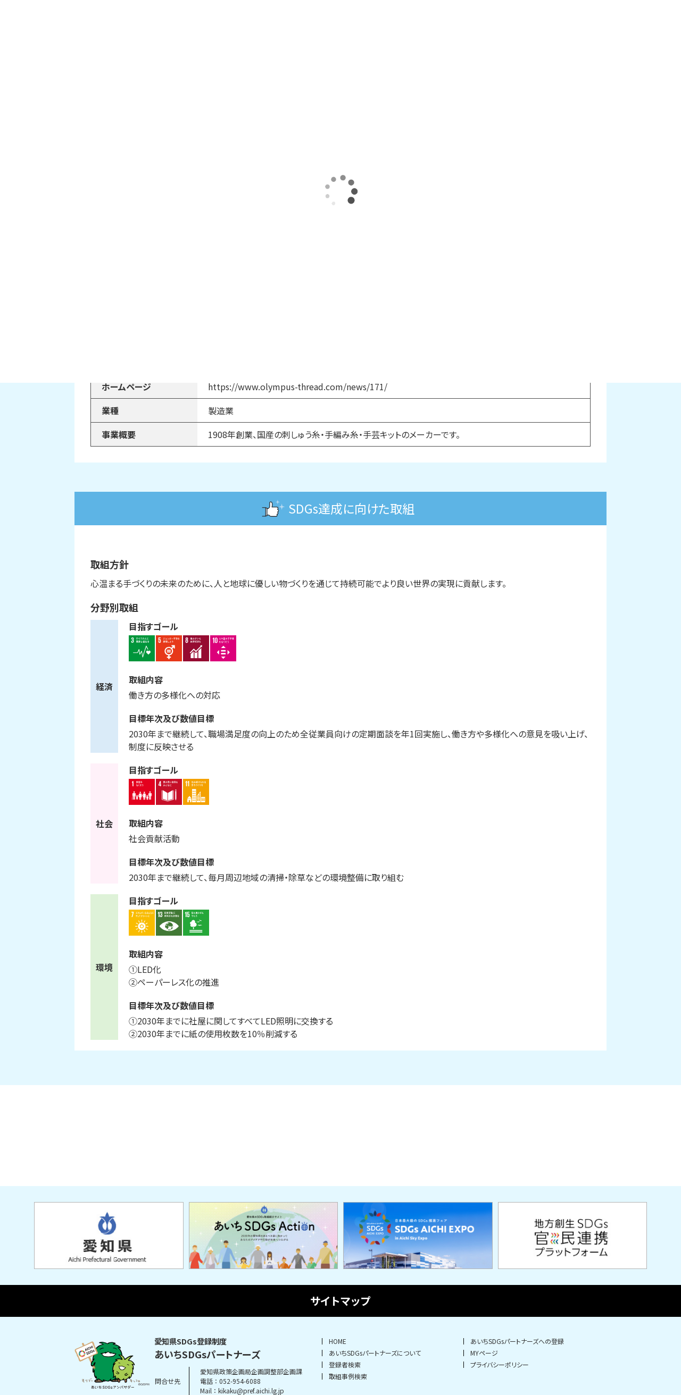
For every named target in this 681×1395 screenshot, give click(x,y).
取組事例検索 (348, 1376)
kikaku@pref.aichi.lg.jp (251, 1390)
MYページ (484, 1353)
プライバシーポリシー (499, 1365)
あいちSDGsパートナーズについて (375, 1353)
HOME (337, 1341)
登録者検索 (345, 1365)
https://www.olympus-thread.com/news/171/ (297, 386)
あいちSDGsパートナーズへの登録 (517, 1341)
